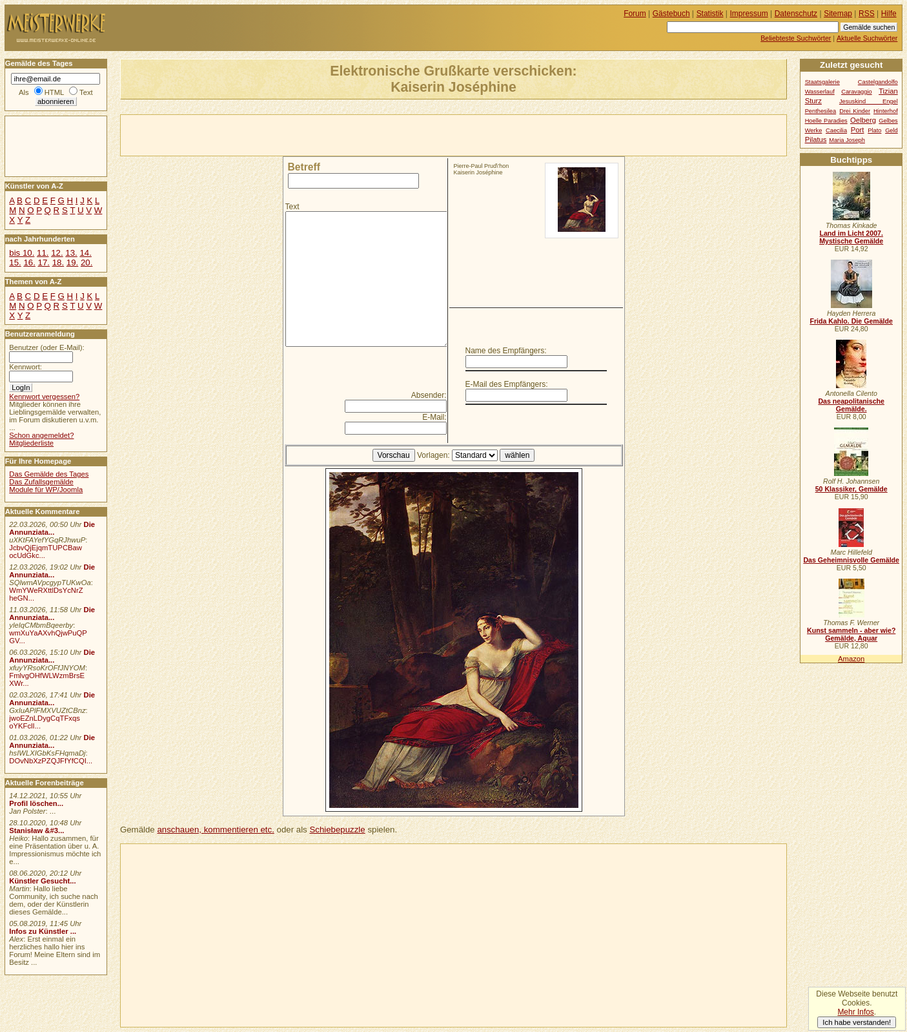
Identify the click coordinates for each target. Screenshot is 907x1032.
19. (72, 262)
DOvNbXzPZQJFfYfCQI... (50, 761)
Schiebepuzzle (337, 829)
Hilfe (889, 13)
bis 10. (21, 253)
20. (86, 262)
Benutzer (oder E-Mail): (46, 347)
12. (57, 253)
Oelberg (863, 120)
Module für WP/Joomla (46, 489)
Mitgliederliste (31, 443)
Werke (813, 130)
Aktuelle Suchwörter (867, 38)
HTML (54, 92)
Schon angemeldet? (41, 435)
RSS (867, 13)
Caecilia (836, 130)
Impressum (749, 13)
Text (292, 206)
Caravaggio (856, 91)
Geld (891, 130)
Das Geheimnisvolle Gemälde (851, 560)
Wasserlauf (820, 91)
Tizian (888, 91)
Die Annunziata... (52, 528)
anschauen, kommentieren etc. (215, 829)
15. (15, 262)
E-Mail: (434, 417)
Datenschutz (796, 13)
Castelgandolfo (878, 82)
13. (71, 253)
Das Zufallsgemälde (41, 482)
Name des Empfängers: (506, 350)
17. (44, 262)
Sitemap (838, 13)
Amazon (851, 659)
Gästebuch (671, 13)
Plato (874, 130)
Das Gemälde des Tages (48, 474)
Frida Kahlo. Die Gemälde (851, 321)
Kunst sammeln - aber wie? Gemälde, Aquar (851, 634)
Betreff (304, 166)
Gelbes (888, 121)
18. (58, 262)
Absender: (429, 395)
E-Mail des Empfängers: (506, 384)
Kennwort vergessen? (44, 396)
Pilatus (816, 139)
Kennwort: (25, 367)
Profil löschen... (36, 803)
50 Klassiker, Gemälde (851, 489)
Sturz (813, 101)
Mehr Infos (855, 1012)
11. (42, 253)
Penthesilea (821, 111)
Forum (635, 13)
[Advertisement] (272, 134)
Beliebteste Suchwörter (795, 38)
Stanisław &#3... (36, 830)
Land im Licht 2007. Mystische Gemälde (851, 237)
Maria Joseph (847, 140)
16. (29, 262)
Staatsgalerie (822, 82)
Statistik (710, 13)
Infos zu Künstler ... (42, 931)
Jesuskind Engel (868, 101)
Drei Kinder (854, 111)
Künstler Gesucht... (42, 881)
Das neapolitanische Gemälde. (851, 405)
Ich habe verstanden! (856, 1022)
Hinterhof (885, 111)
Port (857, 130)
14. (85, 253)
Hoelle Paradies (826, 121)
